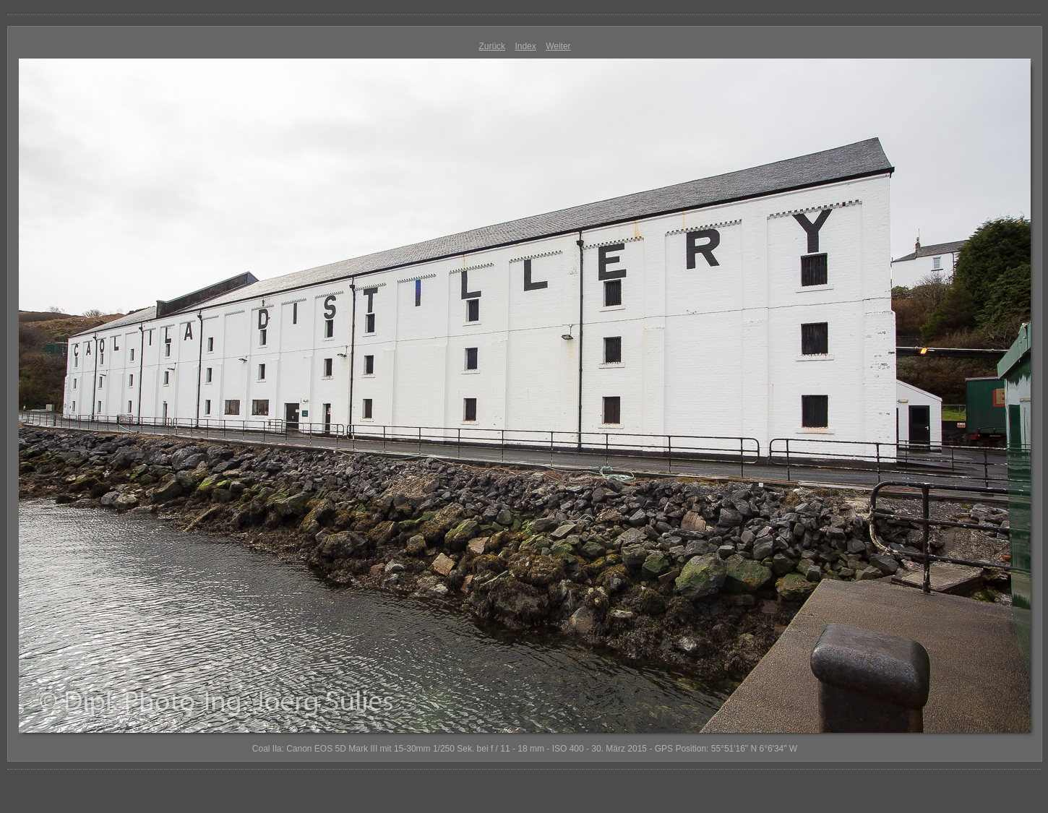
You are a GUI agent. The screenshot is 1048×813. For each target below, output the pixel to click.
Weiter (558, 46)
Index (525, 46)
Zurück (491, 46)
